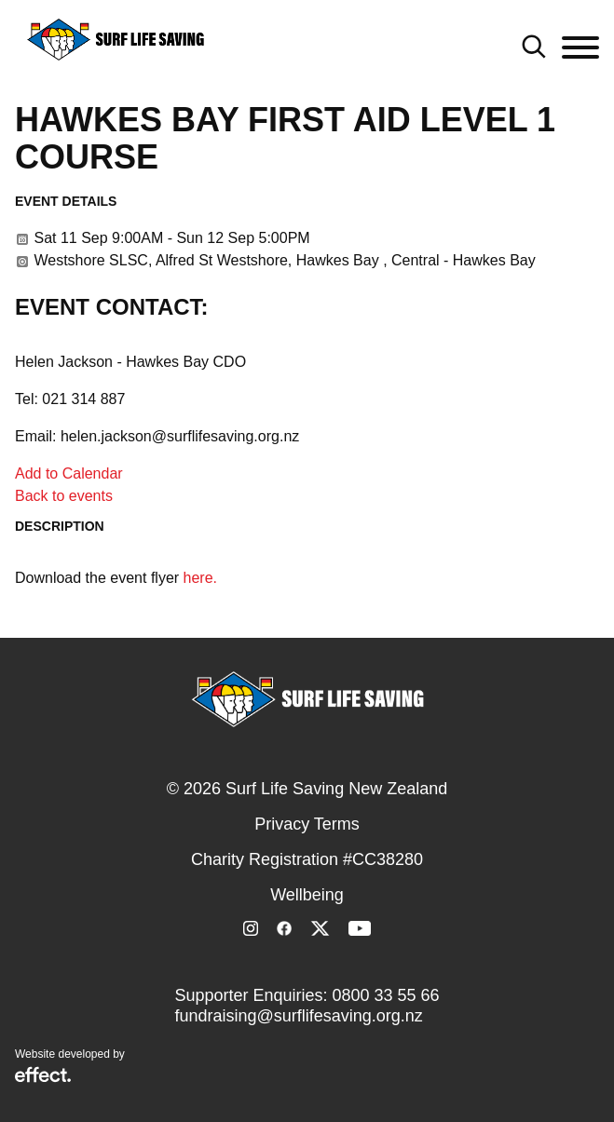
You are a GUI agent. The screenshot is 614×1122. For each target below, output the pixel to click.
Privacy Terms (307, 824)
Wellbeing (307, 894)
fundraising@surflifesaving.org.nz (298, 1016)
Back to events (64, 496)
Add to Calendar (69, 473)
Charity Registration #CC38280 (307, 859)
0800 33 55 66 (385, 995)
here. (200, 578)
